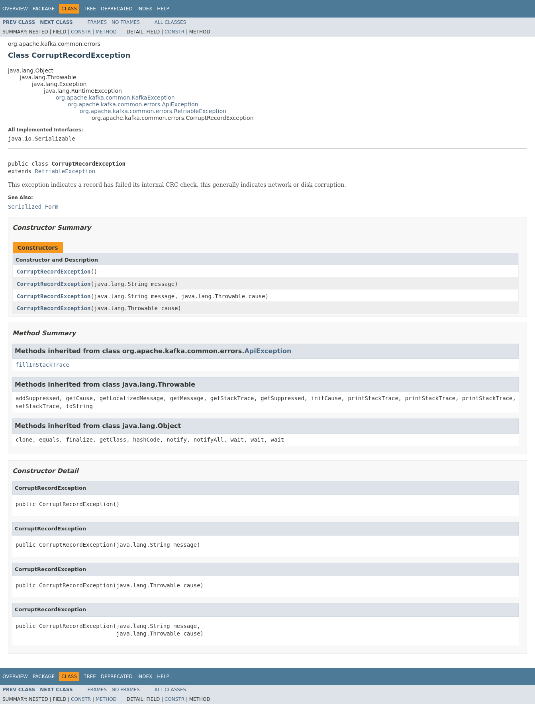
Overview (15, 9)
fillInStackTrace (42, 365)
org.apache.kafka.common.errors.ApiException (133, 104)
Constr (81, 32)
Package (44, 9)
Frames (97, 22)
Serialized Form (33, 206)
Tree (90, 9)
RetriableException (65, 171)
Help (163, 9)
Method (106, 32)
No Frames (126, 22)
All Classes (170, 22)
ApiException (267, 351)
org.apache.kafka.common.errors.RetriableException (153, 111)
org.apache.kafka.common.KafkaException (115, 97)
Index (145, 9)
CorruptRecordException (53, 271)
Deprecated (117, 9)
